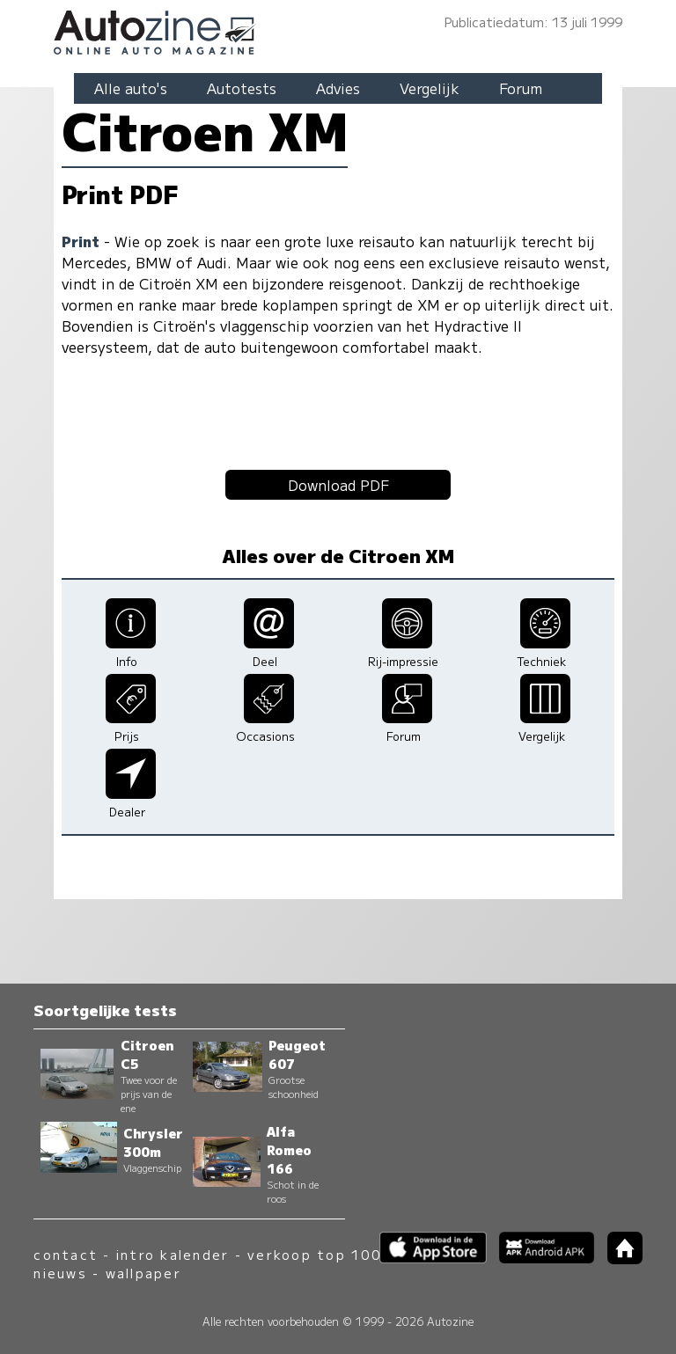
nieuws (59, 1272)
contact (65, 1254)
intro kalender (172, 1254)
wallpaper (143, 1272)
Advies (338, 88)
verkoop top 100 (314, 1254)
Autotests (241, 88)
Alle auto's (130, 88)
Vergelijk (429, 88)
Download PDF (338, 484)
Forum (520, 88)
